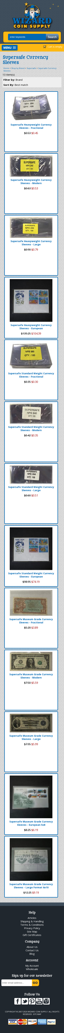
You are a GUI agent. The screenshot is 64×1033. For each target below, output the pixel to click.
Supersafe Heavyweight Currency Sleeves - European (31, 326)
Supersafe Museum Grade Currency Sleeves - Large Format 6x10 (31, 886)
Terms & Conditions (32, 924)
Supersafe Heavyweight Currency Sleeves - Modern (31, 181)
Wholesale (32, 969)
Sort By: (15, 84)
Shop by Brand (18, 68)
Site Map (32, 931)
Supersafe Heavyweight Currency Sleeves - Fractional (31, 126)
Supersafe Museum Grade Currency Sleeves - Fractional (31, 621)
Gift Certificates (32, 935)
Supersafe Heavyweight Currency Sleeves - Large (31, 243)
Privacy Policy (32, 928)
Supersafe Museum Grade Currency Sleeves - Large (31, 737)
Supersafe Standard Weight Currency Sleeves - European (31, 575)
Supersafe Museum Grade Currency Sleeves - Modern (31, 676)
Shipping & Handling (32, 921)
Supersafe (31, 68)
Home (6, 68)
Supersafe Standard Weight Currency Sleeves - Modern (31, 428)
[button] (10, 47)
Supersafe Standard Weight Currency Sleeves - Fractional (31, 375)
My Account (32, 965)
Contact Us (32, 950)
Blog (32, 953)
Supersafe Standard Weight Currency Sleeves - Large (31, 488)
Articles (32, 918)
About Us (32, 947)
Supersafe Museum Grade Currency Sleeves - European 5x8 (31, 823)
